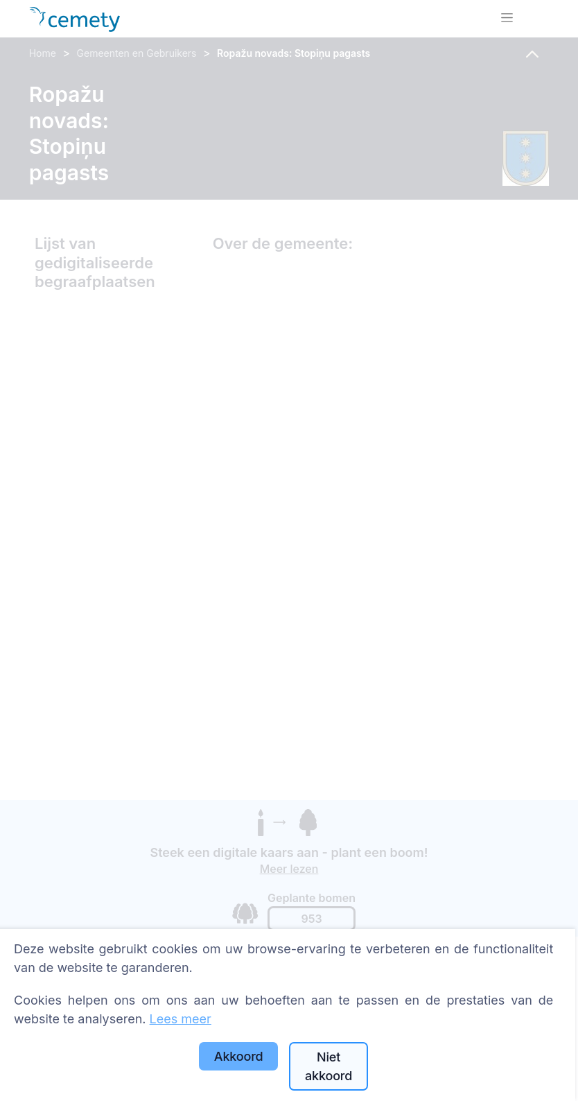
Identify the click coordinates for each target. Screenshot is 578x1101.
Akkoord (238, 1056)
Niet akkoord (328, 1066)
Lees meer (180, 1019)
